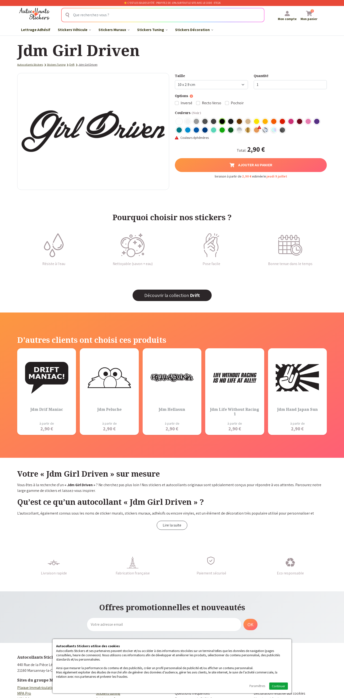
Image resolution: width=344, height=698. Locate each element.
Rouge (282, 121)
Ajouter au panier (251, 164)
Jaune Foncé (265, 121)
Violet (317, 121)
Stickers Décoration (194, 29)
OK (250, 624)
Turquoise (179, 130)
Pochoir (237, 102)
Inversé (186, 102)
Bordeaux (299, 121)
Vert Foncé (231, 130)
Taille (180, 75)
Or (248, 130)
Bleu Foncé (205, 130)
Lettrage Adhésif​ (35, 29)
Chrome (265, 130)
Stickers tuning (108, 693)
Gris (196, 121)
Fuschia (291, 121)
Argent (239, 130)
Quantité (261, 75)
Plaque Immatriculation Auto (40, 687)
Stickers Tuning (152, 29)
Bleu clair (188, 130)
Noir (222, 121)
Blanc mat (188, 121)
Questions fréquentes (192, 693)
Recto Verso (211, 102)
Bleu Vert (213, 130)
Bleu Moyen (196, 130)
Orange (274, 121)
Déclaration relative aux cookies (279, 693)
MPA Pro (24, 693)
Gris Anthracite (213, 121)
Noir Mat (231, 121)
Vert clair (222, 130)
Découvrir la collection (172, 295)
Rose (308, 121)
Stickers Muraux (113, 29)
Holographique (274, 130)
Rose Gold (256, 130)
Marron (239, 121)
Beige (248, 121)
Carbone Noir (282, 130)
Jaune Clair (256, 121)
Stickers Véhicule (74, 29)
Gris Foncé (205, 121)
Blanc (179, 121)
